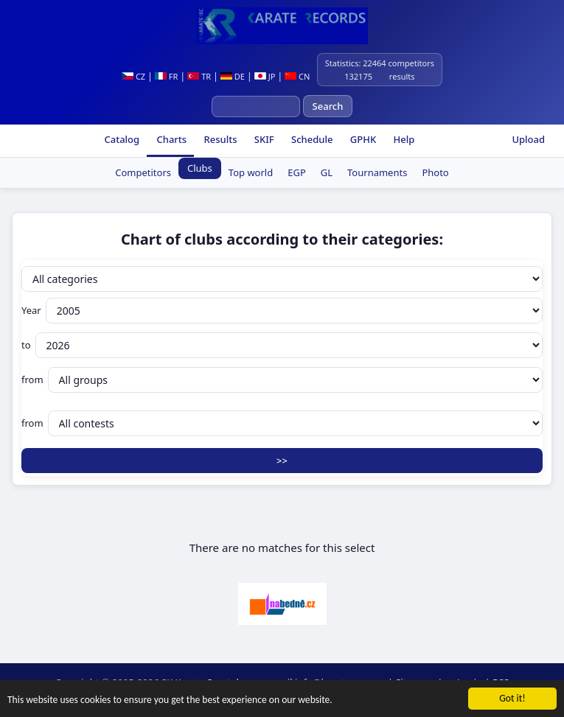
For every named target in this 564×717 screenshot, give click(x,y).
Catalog (120, 139)
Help (402, 139)
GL (327, 172)
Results (219, 139)
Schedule (311, 139)
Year (282, 310)
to (282, 345)
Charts (170, 139)
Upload (528, 139)
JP (265, 76)
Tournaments (377, 172)
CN (297, 76)
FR (166, 76)
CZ (133, 76)
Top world (251, 172)
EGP (297, 172)
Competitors (143, 172)
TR (199, 76)
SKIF (262, 139)
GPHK (361, 139)
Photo (435, 172)
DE (232, 76)
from (282, 380)
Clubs (199, 168)
